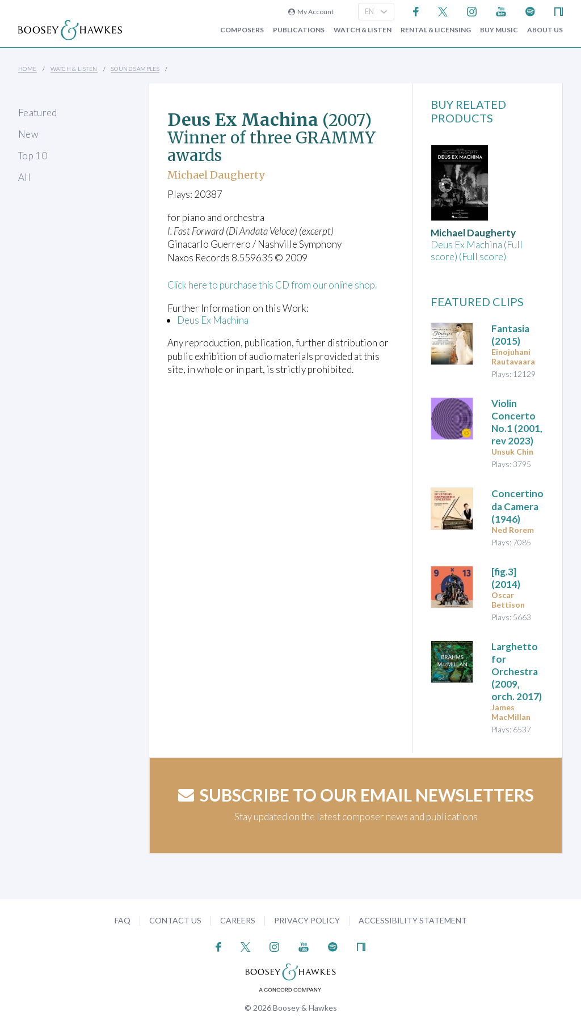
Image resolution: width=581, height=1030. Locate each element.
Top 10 (32, 156)
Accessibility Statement (413, 920)
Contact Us (175, 920)
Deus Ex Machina (213, 320)
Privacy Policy (307, 920)
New (28, 134)
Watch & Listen (362, 30)
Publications (299, 30)
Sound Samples (135, 68)
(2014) (505, 578)
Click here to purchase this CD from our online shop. (276, 285)
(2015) (510, 335)
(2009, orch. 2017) (516, 671)
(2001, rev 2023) (516, 422)
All (24, 177)
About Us (545, 30)
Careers (237, 920)
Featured (37, 112)
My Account (311, 11)
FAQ (122, 920)
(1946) (517, 506)
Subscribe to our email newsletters (356, 795)
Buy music (499, 30)
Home (27, 68)
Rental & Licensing (436, 30)
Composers (242, 30)
